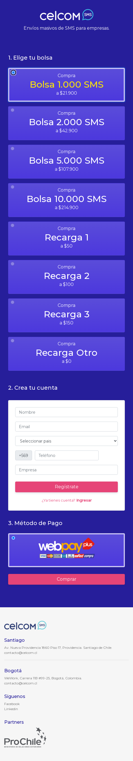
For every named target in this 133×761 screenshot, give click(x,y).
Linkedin (11, 709)
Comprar (66, 579)
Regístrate (66, 486)
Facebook (12, 704)
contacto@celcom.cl (20, 653)
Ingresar (84, 500)
